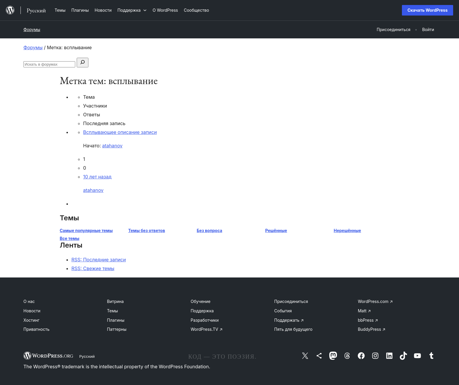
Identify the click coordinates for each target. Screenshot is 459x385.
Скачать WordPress (427, 10)
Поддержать (289, 320)
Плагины (115, 320)
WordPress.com (375, 301)
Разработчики (205, 320)
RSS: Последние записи (98, 260)
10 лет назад (97, 177)
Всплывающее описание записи (120, 132)
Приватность (36, 329)
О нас (29, 301)
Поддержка (202, 310)
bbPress (368, 320)
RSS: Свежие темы (92, 268)
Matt (364, 310)
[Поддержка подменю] (132, 10)
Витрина (115, 301)
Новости (31, 310)
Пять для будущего (293, 329)
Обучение (200, 301)
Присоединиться (291, 301)
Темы (112, 310)
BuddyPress (371, 329)
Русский (87, 356)
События (283, 310)
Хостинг (31, 320)
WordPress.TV (206, 329)
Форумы (31, 29)
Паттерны (117, 329)
